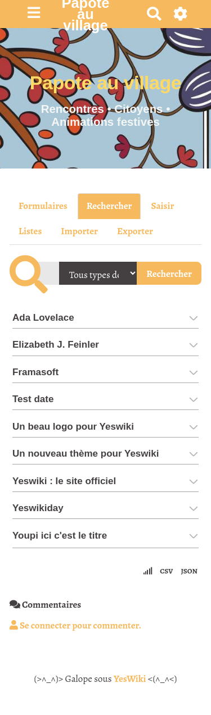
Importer (79, 231)
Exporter (135, 231)
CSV (166, 571)
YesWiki (130, 678)
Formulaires (43, 205)
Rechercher (109, 205)
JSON (189, 571)
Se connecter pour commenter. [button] (75, 625)
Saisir (162, 205)
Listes (30, 231)
